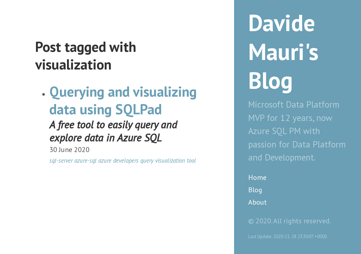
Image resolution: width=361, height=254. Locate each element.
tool (191, 160)
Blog (255, 189)
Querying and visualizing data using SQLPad (123, 100)
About (257, 202)
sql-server (61, 160)
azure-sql (85, 160)
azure (104, 160)
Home (257, 177)
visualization (170, 160)
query (146, 160)
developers (126, 160)
